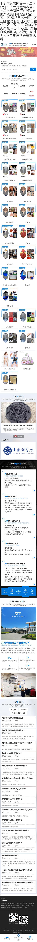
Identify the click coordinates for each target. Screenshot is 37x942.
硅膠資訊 (13, 709)
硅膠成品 (22, 94)
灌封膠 (6, 94)
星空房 (25, 907)
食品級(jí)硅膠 (14, 86)
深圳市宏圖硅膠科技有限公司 (15, 642)
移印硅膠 (31, 86)
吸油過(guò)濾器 (16, 905)
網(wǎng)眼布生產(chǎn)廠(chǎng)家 (11, 907)
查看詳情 (18, 436)
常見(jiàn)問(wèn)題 (18, 713)
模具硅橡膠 (4, 66)
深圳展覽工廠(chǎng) (28, 905)
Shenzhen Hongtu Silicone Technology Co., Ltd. (16, 645)
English (33, 44)
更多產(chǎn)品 (31, 93)
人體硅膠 (24, 66)
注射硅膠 (14, 94)
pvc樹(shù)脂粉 (5, 905)
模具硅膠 (5, 86)
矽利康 (18, 66)
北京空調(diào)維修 (22, 903)
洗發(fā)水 (32, 903)
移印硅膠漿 (12, 66)
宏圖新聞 (24, 709)
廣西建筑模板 (11, 903)
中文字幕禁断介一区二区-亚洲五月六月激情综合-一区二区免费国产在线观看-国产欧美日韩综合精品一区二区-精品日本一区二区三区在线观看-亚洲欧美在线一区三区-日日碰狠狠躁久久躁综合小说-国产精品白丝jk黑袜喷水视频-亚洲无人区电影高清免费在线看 (18, 21)
